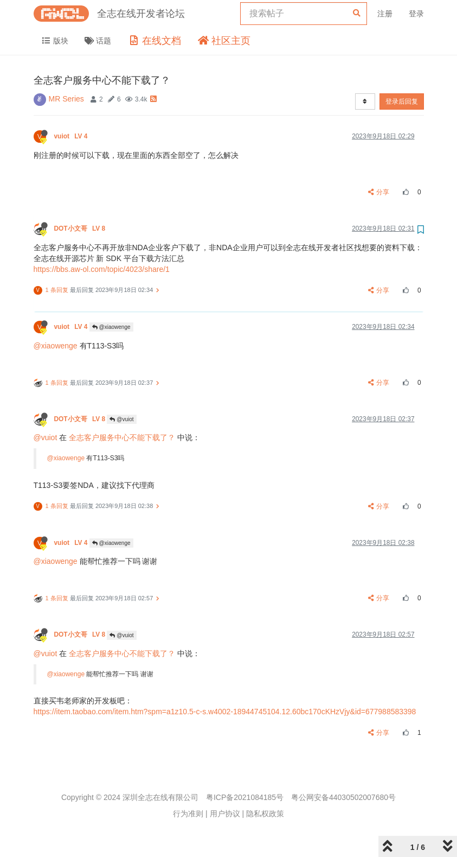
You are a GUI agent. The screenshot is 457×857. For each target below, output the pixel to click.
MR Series (66, 98)
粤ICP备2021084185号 (245, 797)
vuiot (71, 136)
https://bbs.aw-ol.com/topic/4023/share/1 (102, 269)
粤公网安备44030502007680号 (343, 797)
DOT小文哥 (80, 228)
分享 (378, 192)
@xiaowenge (111, 327)
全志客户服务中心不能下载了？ (122, 437)
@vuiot (121, 419)
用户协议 (225, 813)
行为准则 (188, 813)
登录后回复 (401, 101)
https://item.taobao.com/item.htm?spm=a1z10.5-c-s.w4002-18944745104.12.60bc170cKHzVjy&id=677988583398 (225, 711)
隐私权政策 (265, 813)
